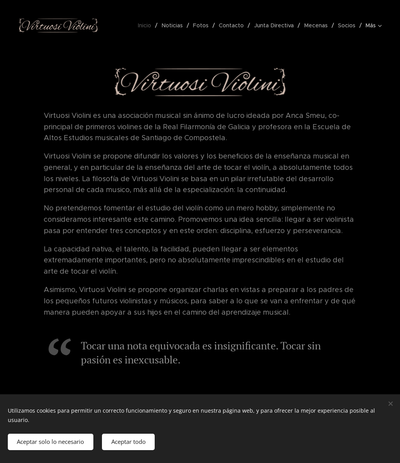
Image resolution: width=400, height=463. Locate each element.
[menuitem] (148, 25)
